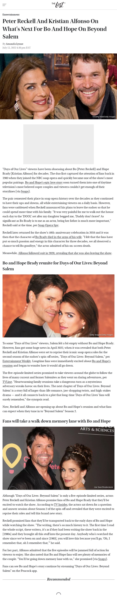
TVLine (7, 382)
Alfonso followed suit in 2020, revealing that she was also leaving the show (64, 253)
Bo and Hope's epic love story (44, 182)
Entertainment (11, 14)
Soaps (25, 191)
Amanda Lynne (14, 43)
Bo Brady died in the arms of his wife (58, 237)
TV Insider (60, 504)
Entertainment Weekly (17, 361)
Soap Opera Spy (48, 225)
